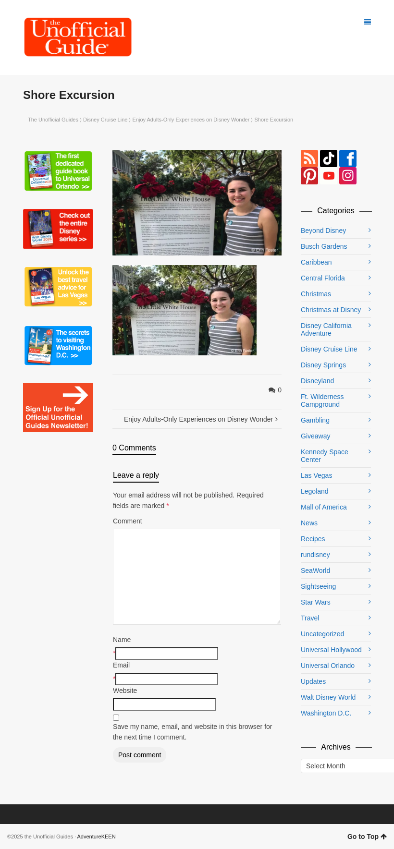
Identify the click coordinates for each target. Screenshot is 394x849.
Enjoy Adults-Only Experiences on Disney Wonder (191, 119)
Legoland (315, 491)
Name (122, 639)
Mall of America (324, 507)
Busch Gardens (324, 246)
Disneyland (317, 381)
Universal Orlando (328, 665)
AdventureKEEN (96, 836)
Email (121, 665)
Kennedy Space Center (324, 455)
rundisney (315, 554)
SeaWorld (315, 570)
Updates (313, 681)
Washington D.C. (326, 713)
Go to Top (367, 836)
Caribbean (316, 262)
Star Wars (316, 602)
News (309, 523)
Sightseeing (318, 586)
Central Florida (323, 278)
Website (125, 690)
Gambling (315, 420)
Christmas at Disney (331, 310)
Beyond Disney (323, 230)
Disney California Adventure (326, 329)
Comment (127, 521)
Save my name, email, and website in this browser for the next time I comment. (192, 732)
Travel (310, 618)
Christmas (316, 294)
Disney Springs (323, 365)
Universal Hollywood (331, 650)
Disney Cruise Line (105, 119)
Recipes (313, 539)
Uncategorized (322, 634)
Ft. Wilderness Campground (322, 400)
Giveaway (315, 436)
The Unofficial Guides (53, 119)
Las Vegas (316, 475)
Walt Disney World (328, 697)
